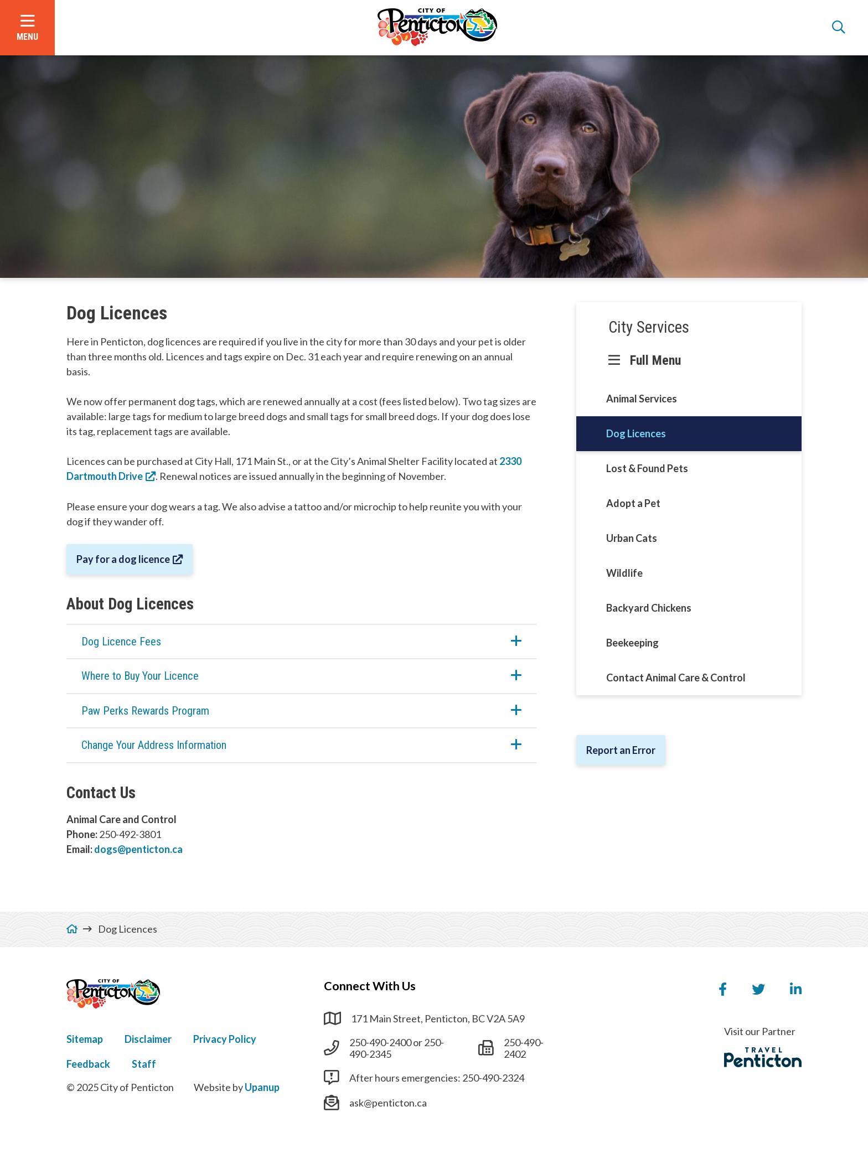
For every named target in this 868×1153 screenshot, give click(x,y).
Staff (144, 1064)
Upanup (262, 1087)
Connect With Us (370, 986)
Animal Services (641, 398)
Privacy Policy (224, 1039)
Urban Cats (631, 538)
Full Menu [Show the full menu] (655, 360)
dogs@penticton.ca (138, 849)
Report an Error (620, 750)
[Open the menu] (27, 27)
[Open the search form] (838, 27)
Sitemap (84, 1039)
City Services (648, 327)
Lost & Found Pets (647, 468)
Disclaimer (148, 1039)
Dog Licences (636, 433)
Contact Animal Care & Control (676, 677)
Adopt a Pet (633, 503)
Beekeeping (632, 643)
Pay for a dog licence (123, 559)
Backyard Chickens (648, 608)
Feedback (88, 1064)
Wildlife (624, 573)
